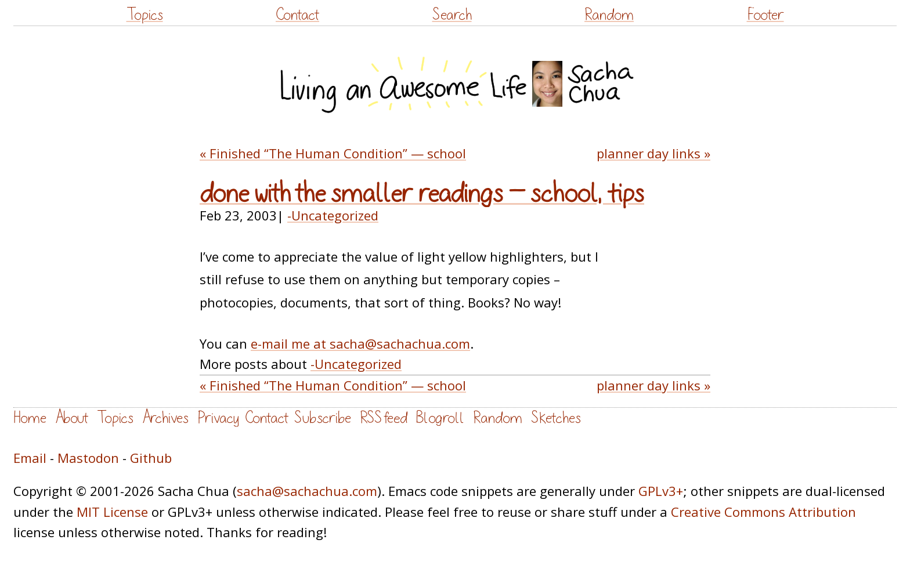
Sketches (556, 418)
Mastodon (88, 457)
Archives (165, 418)
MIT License (112, 511)
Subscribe (322, 418)
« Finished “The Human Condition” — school (333, 153)
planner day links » (653, 153)
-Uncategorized (332, 215)
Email (29, 457)
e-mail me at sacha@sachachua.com (360, 343)
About (71, 418)
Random (609, 15)
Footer (765, 15)
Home (29, 418)
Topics (145, 15)
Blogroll (440, 418)
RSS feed (383, 418)
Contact (297, 15)
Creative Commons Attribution (763, 511)
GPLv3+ (660, 490)
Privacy (218, 418)
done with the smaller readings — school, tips (422, 193)
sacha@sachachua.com (307, 490)
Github (151, 457)
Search (452, 15)
